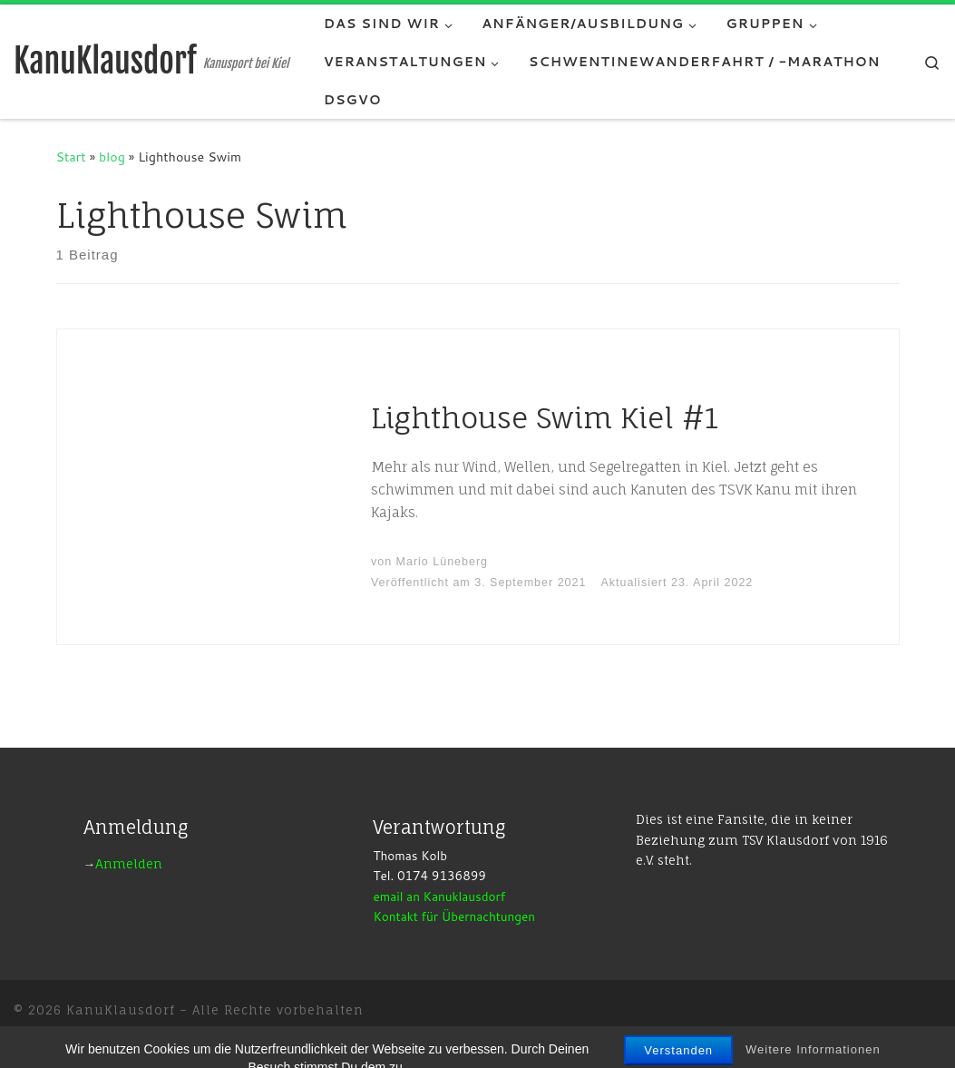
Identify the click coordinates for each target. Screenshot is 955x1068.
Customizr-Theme (302, 1036)
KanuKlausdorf (120, 1010)
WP (113, 1036)
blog (112, 156)
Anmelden (128, 864)
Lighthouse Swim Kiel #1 (544, 418)
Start (71, 156)
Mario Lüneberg (442, 561)
